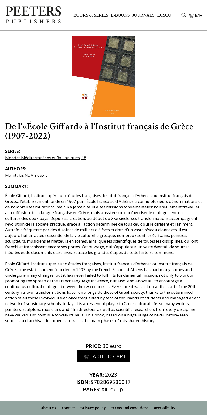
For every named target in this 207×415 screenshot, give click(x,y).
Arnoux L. (39, 175)
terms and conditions (129, 407)
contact (68, 407)
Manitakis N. (17, 175)
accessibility (164, 407)
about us (48, 407)
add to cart (103, 357)
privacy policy (93, 407)
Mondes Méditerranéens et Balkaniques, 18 (45, 157)
